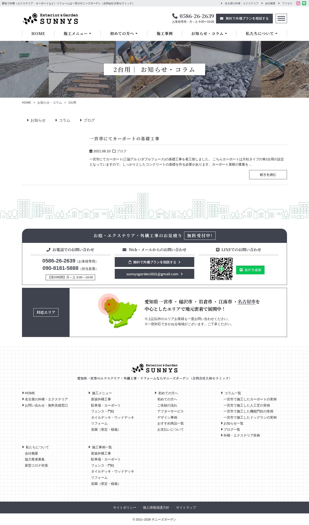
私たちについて (260, 33)
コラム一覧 (233, 393)
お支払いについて (170, 429)
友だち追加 (253, 269)
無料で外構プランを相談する (247, 18)
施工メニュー (76, 33)
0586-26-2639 (197, 15)
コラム (63, 120)
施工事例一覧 (102, 447)
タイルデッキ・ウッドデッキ (112, 417)
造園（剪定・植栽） (106, 429)
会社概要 (270, 3)
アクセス (287, 3)
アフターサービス (170, 411)
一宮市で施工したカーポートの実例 (250, 399)
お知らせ (36, 120)
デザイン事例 (167, 417)
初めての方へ (122, 33)
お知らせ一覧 (233, 423)
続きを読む (266, 174)
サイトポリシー (124, 507)
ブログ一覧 (232, 429)
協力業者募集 (35, 459)
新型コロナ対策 (36, 465)
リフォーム (99, 423)
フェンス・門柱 (102, 411)
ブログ (87, 120)
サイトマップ (186, 507)
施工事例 (165, 33)
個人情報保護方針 (156, 507)
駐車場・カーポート (106, 405)
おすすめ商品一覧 (170, 423)
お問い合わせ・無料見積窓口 (46, 405)
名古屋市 (247, 301)
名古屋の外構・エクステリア (242, 3)
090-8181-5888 (61, 268)
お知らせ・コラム (207, 33)
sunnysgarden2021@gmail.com (152, 273)
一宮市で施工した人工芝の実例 (247, 405)
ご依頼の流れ (167, 405)
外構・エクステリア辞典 (242, 435)
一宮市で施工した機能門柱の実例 (248, 411)
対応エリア (45, 312)
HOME (38, 33)
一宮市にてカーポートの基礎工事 (123, 138)
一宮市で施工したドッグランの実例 (250, 417)
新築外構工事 (101, 399)
